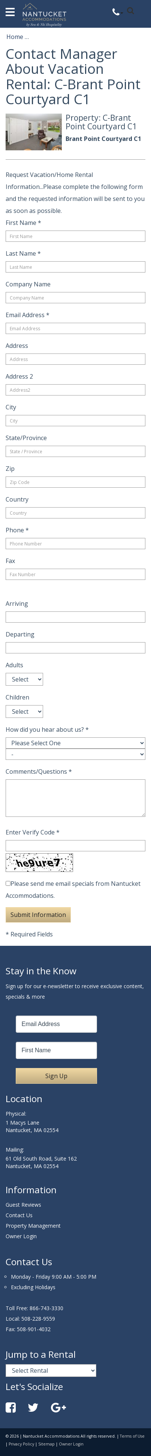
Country (17, 499)
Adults (14, 665)
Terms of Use (132, 1436)
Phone (17, 530)
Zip (10, 468)
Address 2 (19, 376)
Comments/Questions (39, 771)
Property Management (33, 1225)
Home (14, 37)
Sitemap (46, 1444)
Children (17, 697)
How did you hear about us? (47, 729)
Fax (10, 561)
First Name (23, 223)
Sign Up (56, 1076)
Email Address (27, 315)
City (11, 407)
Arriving (17, 603)
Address (17, 346)
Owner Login (21, 1236)
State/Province (26, 438)
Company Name (28, 284)
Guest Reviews (23, 1204)
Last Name (23, 253)
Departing (20, 634)
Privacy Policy (21, 1444)
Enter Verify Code (33, 832)
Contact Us (19, 1215)
